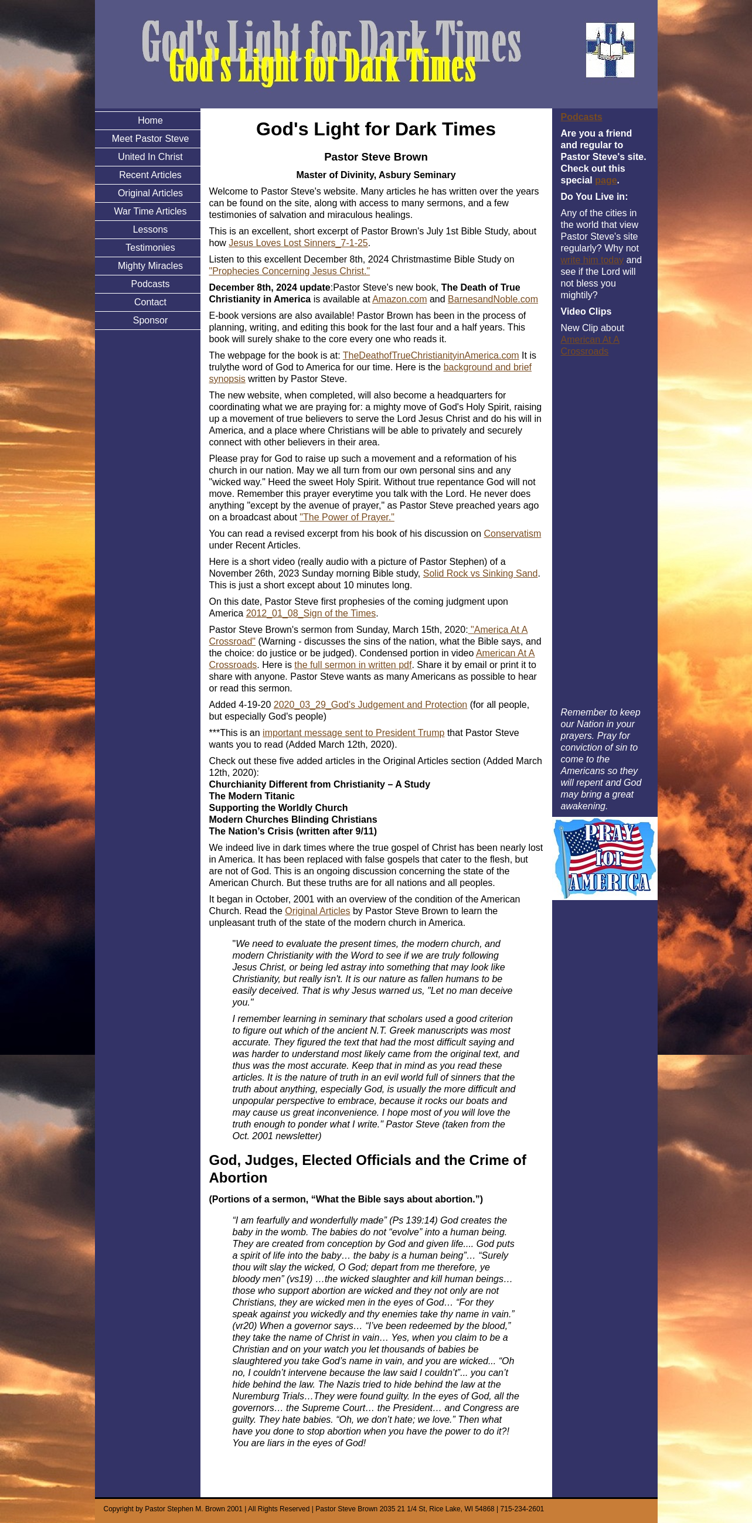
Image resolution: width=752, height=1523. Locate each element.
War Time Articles (150, 211)
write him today (592, 260)
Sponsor (150, 320)
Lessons (150, 229)
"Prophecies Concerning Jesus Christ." (289, 271)
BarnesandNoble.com (493, 299)
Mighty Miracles (150, 266)
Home (150, 120)
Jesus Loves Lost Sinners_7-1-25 (298, 243)
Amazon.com (399, 299)
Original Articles (150, 193)
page (606, 180)
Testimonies (150, 248)
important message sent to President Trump (353, 733)
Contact (150, 302)
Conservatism (513, 534)
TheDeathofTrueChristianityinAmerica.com (431, 355)
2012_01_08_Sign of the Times (311, 613)
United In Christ (150, 157)
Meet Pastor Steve (150, 139)
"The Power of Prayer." (347, 517)
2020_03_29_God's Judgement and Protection (370, 705)
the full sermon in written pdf (352, 665)
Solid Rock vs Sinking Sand (480, 573)
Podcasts (150, 284)
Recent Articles (150, 175)
